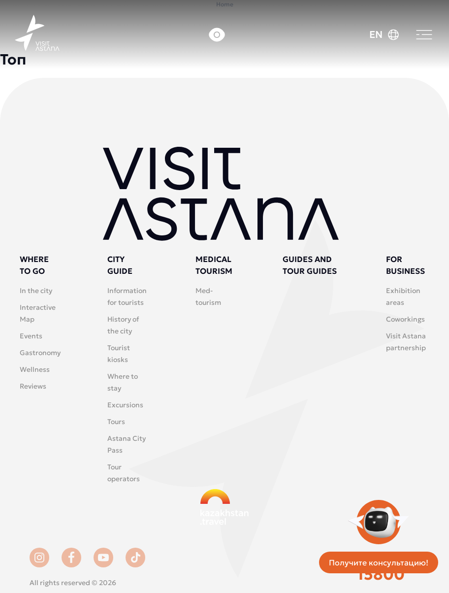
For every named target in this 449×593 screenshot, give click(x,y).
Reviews (33, 386)
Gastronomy (40, 352)
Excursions (125, 404)
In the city (36, 290)
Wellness (35, 369)
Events (31, 335)
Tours (116, 421)
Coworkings (405, 319)
